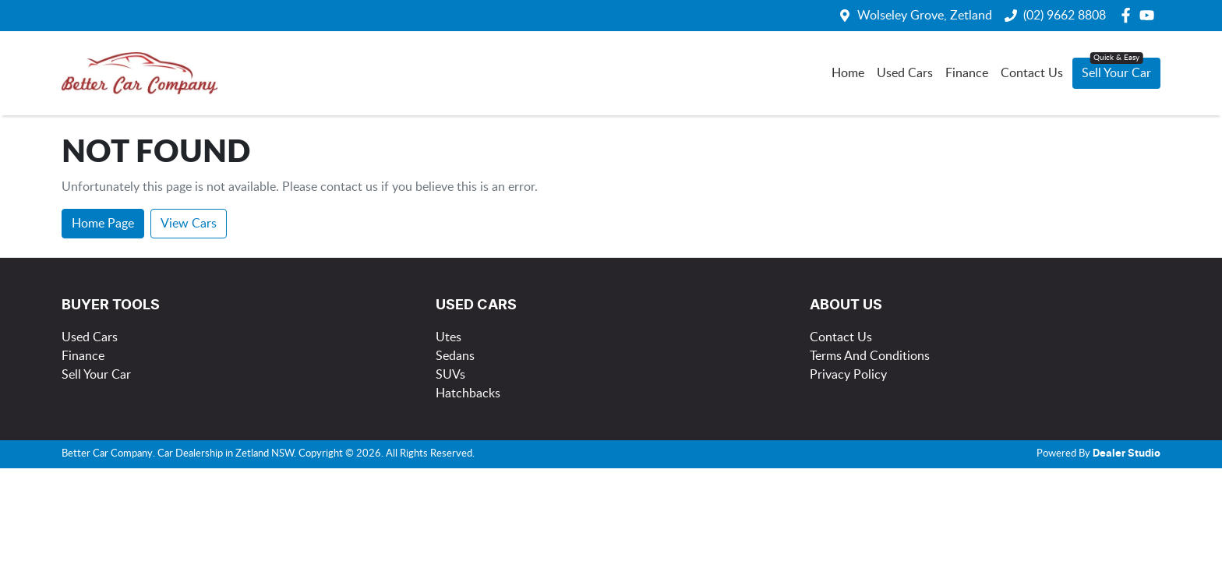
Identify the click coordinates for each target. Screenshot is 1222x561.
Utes (448, 337)
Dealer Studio (1126, 454)
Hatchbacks (468, 393)
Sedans (455, 356)
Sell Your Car (1116, 73)
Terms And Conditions (870, 356)
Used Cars (905, 73)
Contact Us (1032, 73)
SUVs (450, 375)
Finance (966, 73)
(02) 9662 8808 (1064, 15)
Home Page (103, 223)
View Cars (189, 223)
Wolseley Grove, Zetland (924, 15)
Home (848, 73)
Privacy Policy (848, 375)
